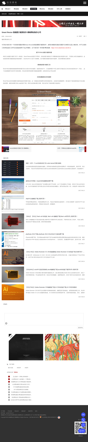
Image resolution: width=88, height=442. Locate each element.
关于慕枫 (3, 411)
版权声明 (30, 411)
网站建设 (16, 9)
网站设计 (7, 9)
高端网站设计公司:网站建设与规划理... (21, 381)
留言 (36, 411)
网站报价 (50, 9)
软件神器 (33, 9)
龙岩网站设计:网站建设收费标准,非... (21, 397)
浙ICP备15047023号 (34, 417)
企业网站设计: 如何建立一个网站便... (21, 379)
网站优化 (42, 9)
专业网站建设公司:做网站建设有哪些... (21, 392)
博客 (18, 14)
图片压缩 (10, 367)
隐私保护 (23, 411)
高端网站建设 (12, 14)
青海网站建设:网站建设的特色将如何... (21, 394)
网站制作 (25, 9)
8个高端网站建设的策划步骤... (21, 387)
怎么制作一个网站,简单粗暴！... (21, 376)
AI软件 (26, 367)
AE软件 (19, 367)
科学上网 (59, 9)
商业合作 (17, 411)
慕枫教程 (68, 9)
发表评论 (80, 327)
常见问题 (10, 411)
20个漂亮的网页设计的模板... (21, 389)
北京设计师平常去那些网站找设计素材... (21, 400)
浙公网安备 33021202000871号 (49, 417)
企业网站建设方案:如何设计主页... (21, 384)
